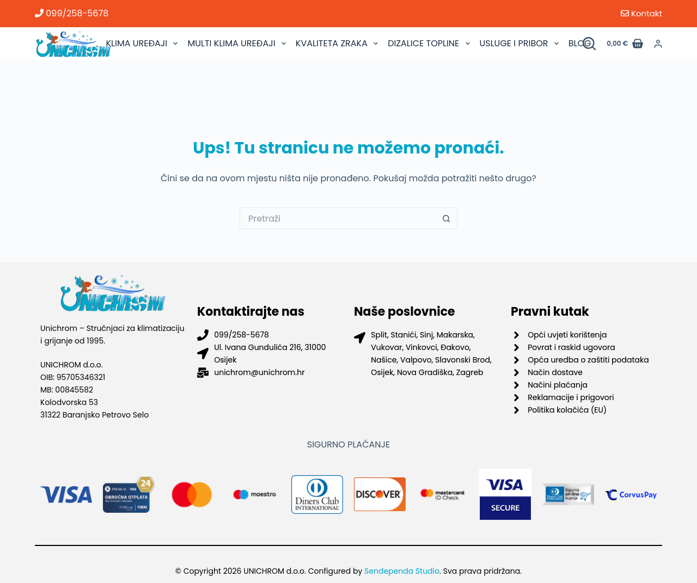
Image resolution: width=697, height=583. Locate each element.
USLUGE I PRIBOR (520, 43)
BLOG (579, 43)
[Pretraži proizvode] (589, 43)
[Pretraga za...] (338, 218)
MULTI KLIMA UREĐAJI (237, 43)
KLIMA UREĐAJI (143, 43)
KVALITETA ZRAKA (338, 43)
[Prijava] (658, 44)
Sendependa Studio (401, 571)
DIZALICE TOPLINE (430, 43)
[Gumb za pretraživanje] (446, 218)
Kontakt (641, 13)
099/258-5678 (71, 13)
